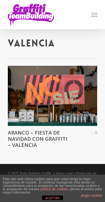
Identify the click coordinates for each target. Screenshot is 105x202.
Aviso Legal (64, 173)
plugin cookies (91, 196)
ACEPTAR (52, 198)
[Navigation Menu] (94, 14)
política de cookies (54, 189)
